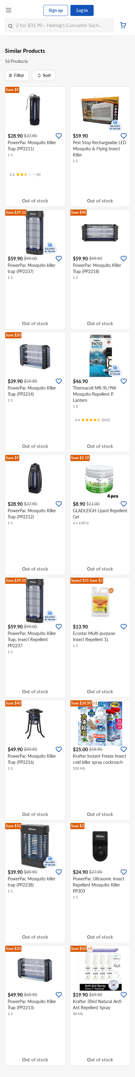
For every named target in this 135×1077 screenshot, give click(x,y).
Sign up (56, 10)
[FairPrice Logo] (28, 10)
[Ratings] (25, 174)
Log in (82, 10)
